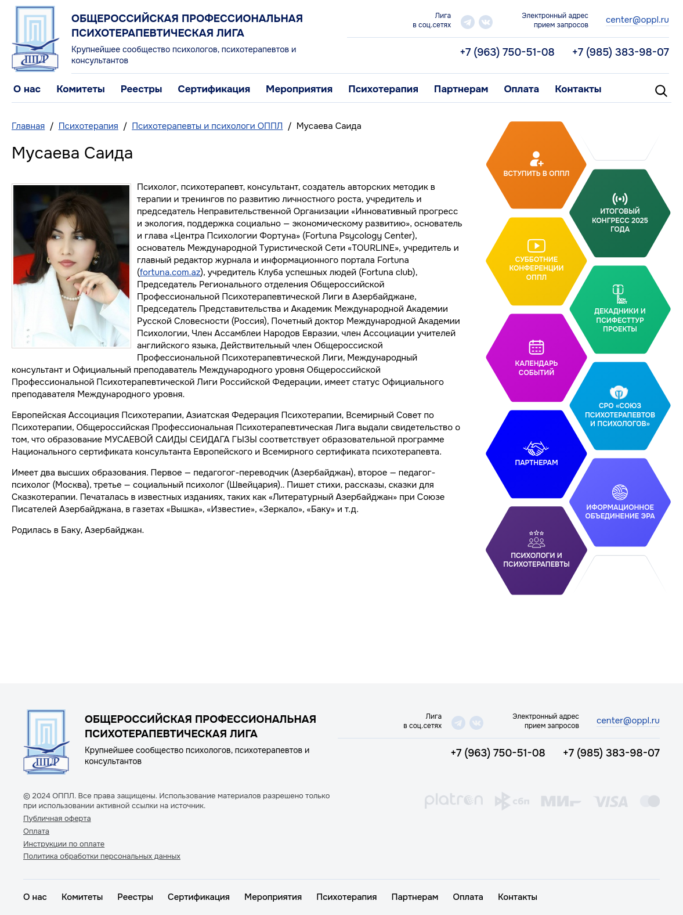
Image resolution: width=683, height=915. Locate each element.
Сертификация (214, 89)
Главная (28, 126)
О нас (27, 89)
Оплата (521, 89)
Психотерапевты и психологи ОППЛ (207, 126)
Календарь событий (536, 368)
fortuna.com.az (170, 272)
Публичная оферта (57, 818)
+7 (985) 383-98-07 (620, 52)
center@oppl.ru (637, 20)
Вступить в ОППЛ (537, 173)
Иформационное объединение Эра (620, 512)
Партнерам (461, 89)
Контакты (578, 89)
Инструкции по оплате (63, 844)
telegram (468, 22)
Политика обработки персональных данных (101, 856)
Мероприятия (299, 89)
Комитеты (80, 89)
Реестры (141, 89)
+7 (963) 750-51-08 (507, 52)
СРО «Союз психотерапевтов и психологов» (620, 414)
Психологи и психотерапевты (536, 560)
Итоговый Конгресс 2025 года (620, 220)
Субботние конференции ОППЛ (536, 268)
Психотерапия (383, 89)
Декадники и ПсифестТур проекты (619, 320)
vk (486, 22)
